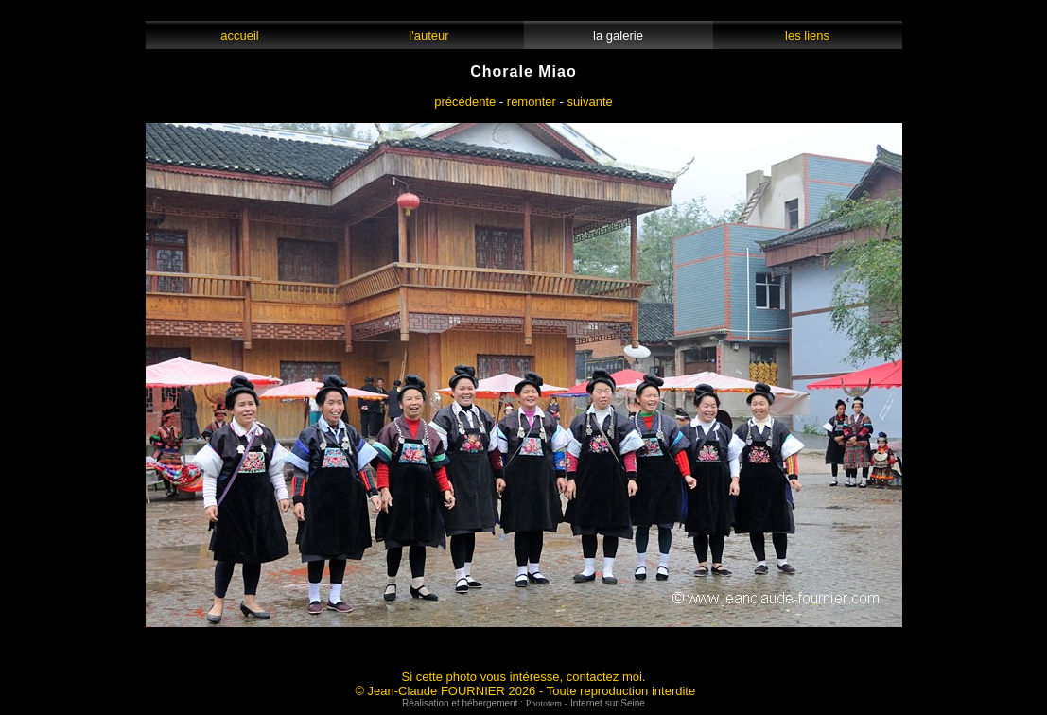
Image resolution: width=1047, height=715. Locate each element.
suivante (589, 102)
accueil (240, 35)
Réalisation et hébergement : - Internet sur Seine (523, 703)
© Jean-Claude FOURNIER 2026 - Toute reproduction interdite (525, 691)
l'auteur (429, 35)
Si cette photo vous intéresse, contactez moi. (524, 677)
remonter (531, 102)
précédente (465, 102)
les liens (807, 35)
